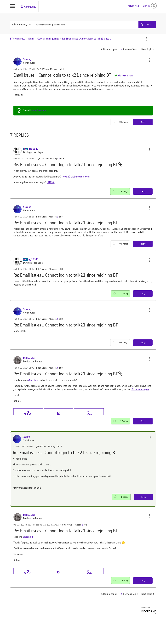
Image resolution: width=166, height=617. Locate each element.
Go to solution (125, 75)
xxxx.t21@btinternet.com (76, 176)
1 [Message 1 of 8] (59, 69)
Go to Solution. (38, 110)
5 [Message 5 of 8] (57, 318)
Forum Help (133, 5)
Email (31, 38)
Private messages (140, 389)
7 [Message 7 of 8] (57, 446)
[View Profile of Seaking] (27, 59)
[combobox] (89, 24)
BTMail (51, 182)
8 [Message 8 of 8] (82, 524)
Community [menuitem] (30, 6)
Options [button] (147, 39)
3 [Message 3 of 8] (57, 216)
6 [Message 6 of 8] (57, 367)
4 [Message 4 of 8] (57, 269)
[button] (149, 60)
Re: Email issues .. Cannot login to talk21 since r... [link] (87, 38)
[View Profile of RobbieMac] (29, 358)
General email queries (48, 38)
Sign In (146, 5)
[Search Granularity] (21, 24)
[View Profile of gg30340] (33, 148)
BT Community (17, 38)
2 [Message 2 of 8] (59, 158)
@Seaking (33, 380)
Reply (142, 121)
